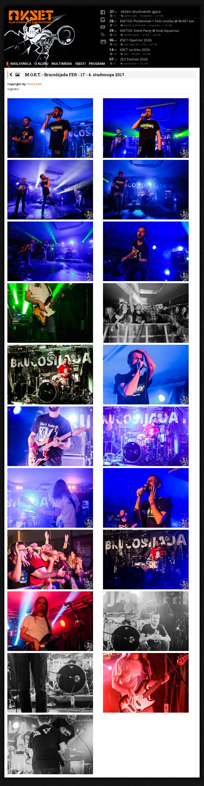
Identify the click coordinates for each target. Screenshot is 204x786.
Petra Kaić (34, 84)
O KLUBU (41, 63)
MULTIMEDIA (62, 63)
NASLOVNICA (20, 63)
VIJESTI (80, 63)
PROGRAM (97, 63)
